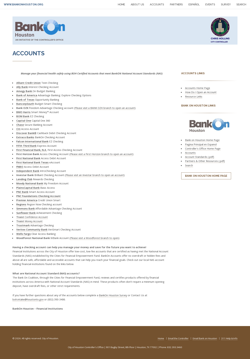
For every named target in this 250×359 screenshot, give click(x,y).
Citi (18, 129)
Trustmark (23, 225)
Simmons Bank (25, 208)
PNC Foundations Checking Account (38, 196)
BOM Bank (22, 116)
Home (161, 338)
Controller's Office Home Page (202, 148)
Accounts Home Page (197, 88)
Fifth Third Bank (26, 145)
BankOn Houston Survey (113, 295)
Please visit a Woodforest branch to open (94, 238)
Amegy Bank (24, 91)
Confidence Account (32, 217)
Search (189, 165)
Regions (21, 204)
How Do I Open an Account (200, 92)
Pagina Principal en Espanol (201, 144)
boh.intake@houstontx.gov (28, 299)
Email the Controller (178, 338)
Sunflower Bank (26, 213)
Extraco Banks (25, 137)
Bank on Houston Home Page (202, 140)
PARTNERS (176, 4)
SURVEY (226, 4)
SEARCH (241, 4)
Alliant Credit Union (28, 82)
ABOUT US (137, 4)
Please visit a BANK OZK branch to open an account (105, 108)
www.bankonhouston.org (23, 4)
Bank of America (26, 95)
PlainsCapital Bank (28, 187)
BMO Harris (23, 112)
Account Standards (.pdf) (199, 157)
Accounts (190, 152)
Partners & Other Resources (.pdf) (205, 161)
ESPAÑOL (194, 4)
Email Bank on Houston (205, 338)
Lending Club (24, 179)
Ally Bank (22, 87)
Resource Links (193, 96)
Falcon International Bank (32, 141)
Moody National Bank (29, 183)
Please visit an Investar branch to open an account (95, 175)
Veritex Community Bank (31, 229)
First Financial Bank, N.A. (31, 150)
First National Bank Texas (32, 162)
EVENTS (210, 4)
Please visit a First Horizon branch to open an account (101, 154)
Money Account (29, 221)
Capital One (23, 120)
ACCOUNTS (157, 4)
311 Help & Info (229, 338)
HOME (121, 4)
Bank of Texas (25, 99)
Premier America (26, 200)
